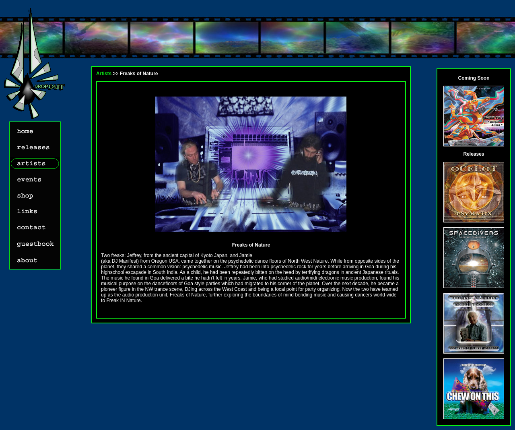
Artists (103, 73)
